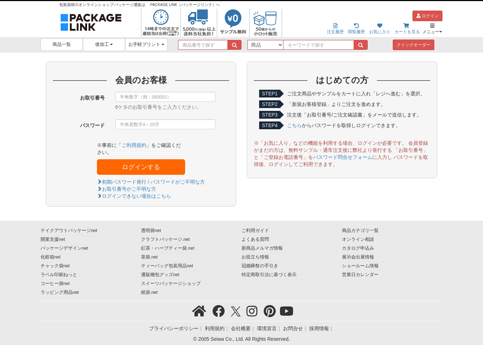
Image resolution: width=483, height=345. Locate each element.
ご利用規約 (134, 145)
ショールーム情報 (360, 265)
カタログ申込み (358, 248)
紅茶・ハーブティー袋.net (167, 248)
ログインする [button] (141, 167)
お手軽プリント (146, 44)
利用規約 (215, 328)
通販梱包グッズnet (160, 274)
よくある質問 (255, 239)
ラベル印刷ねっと (59, 274)
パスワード (92, 125)
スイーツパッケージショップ (171, 283)
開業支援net (53, 239)
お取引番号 (92, 98)
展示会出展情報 (358, 257)
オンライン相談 (358, 239)
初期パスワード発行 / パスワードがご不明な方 (151, 182)
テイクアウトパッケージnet (69, 230)
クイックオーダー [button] (413, 44)
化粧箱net (51, 257)
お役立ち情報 (255, 257)
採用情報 (319, 328)
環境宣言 (267, 328)
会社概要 (241, 328)
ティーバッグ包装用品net (167, 265)
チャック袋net (55, 265)
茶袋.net (149, 257)
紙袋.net (149, 292)
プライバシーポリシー (173, 328)
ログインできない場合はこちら (134, 196)
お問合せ (293, 328)
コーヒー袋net (55, 283)
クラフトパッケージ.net (165, 239)
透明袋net (151, 230)
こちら (294, 125)
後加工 (104, 44)
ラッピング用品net (60, 292)
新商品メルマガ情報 (262, 248)
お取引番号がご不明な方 (126, 189)
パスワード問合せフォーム (342, 157)
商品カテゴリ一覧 (360, 230)
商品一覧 (62, 44)
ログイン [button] (427, 15)
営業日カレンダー (360, 274)
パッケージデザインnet (64, 248)
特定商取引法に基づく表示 (269, 274)
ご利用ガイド (255, 230)
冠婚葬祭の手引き (260, 265)
